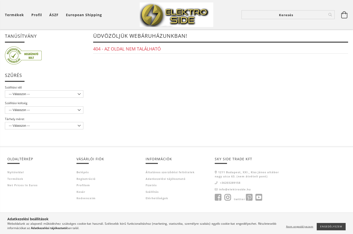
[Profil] (37, 15)
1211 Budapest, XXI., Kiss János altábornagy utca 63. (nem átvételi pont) (247, 175)
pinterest (249, 198)
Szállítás (152, 192)
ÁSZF (54, 14)
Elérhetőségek (157, 198)
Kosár (80, 192)
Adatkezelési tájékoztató (166, 179)
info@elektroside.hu (235, 189)
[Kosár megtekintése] (16, 15)
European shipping (84, 14)
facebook (218, 198)
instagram (227, 198)
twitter (239, 199)
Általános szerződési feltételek (170, 172)
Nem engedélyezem (299, 226)
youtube (258, 198)
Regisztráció (86, 179)
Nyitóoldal (15, 172)
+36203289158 (229, 183)
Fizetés (151, 185)
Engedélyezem (331, 226)
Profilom (83, 185)
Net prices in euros (22, 185)
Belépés (82, 172)
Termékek (15, 179)
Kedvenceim (86, 198)
